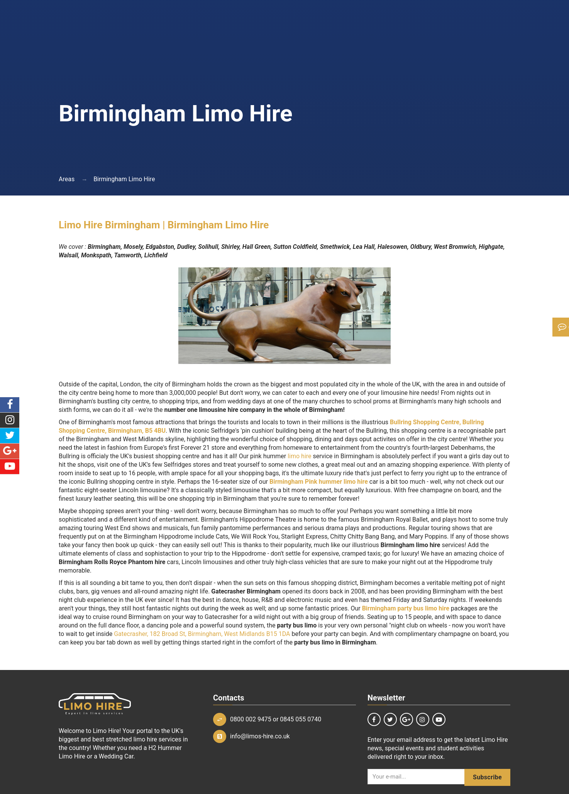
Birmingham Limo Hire (124, 179)
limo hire (299, 456)
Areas (67, 179)
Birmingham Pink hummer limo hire (318, 481)
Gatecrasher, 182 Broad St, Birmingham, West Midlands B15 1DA (202, 634)
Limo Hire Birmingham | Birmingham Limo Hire (164, 225)
